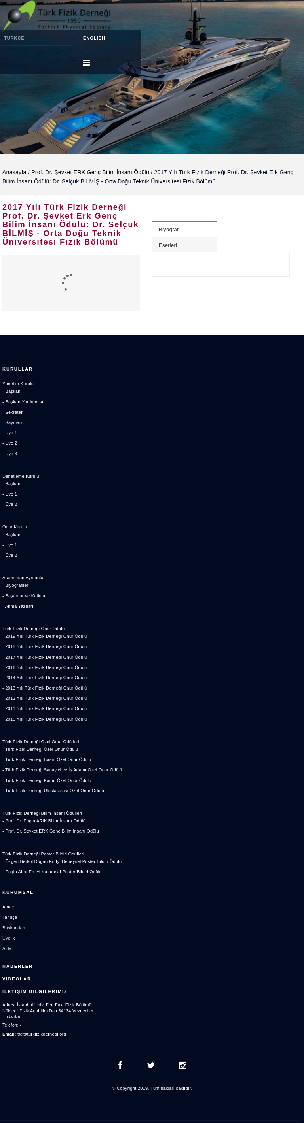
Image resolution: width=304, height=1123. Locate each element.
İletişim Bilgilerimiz (35, 991)
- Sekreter (12, 412)
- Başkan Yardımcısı (22, 401)
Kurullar (17, 369)
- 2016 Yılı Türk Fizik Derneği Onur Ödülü (44, 667)
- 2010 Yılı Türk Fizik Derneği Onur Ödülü (44, 719)
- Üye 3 (9, 453)
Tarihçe (9, 917)
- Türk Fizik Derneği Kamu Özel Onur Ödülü (46, 780)
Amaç (8, 906)
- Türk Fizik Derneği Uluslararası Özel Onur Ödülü (53, 790)
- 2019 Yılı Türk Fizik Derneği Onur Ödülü (44, 636)
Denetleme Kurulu (20, 476)
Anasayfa (14, 172)
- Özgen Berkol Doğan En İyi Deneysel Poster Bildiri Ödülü (62, 861)
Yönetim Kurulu (18, 383)
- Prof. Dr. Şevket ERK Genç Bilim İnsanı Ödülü (50, 831)
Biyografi (169, 229)
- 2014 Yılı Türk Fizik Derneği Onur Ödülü (44, 677)
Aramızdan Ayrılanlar (23, 577)
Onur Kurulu (14, 526)
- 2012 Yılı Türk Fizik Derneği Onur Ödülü (44, 698)
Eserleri (168, 245)
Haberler (17, 966)
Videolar (16, 978)
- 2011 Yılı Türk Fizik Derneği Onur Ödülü (44, 708)
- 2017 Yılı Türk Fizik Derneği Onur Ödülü (44, 657)
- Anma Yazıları (17, 606)
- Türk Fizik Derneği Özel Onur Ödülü (40, 749)
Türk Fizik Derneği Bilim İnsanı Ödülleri (42, 813)
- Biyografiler (15, 585)
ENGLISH (94, 38)
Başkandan (13, 927)
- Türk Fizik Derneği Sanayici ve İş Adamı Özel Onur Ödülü (62, 769)
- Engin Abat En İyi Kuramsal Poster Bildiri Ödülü (52, 871)
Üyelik (8, 938)
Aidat (7, 948)
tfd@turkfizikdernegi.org (41, 1034)
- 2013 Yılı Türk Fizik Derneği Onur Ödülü (44, 688)
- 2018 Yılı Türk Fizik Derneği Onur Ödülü (44, 646)
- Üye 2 (9, 443)
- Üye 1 (9, 432)
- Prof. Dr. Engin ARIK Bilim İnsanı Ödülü (44, 820)
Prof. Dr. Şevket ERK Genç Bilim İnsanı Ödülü (90, 172)
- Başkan (11, 391)
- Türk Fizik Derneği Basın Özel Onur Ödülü (46, 759)
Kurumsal (18, 892)
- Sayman (12, 422)
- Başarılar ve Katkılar (24, 596)
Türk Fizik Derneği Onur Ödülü (33, 628)
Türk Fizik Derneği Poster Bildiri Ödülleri (43, 854)
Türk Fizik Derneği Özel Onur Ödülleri (40, 741)
